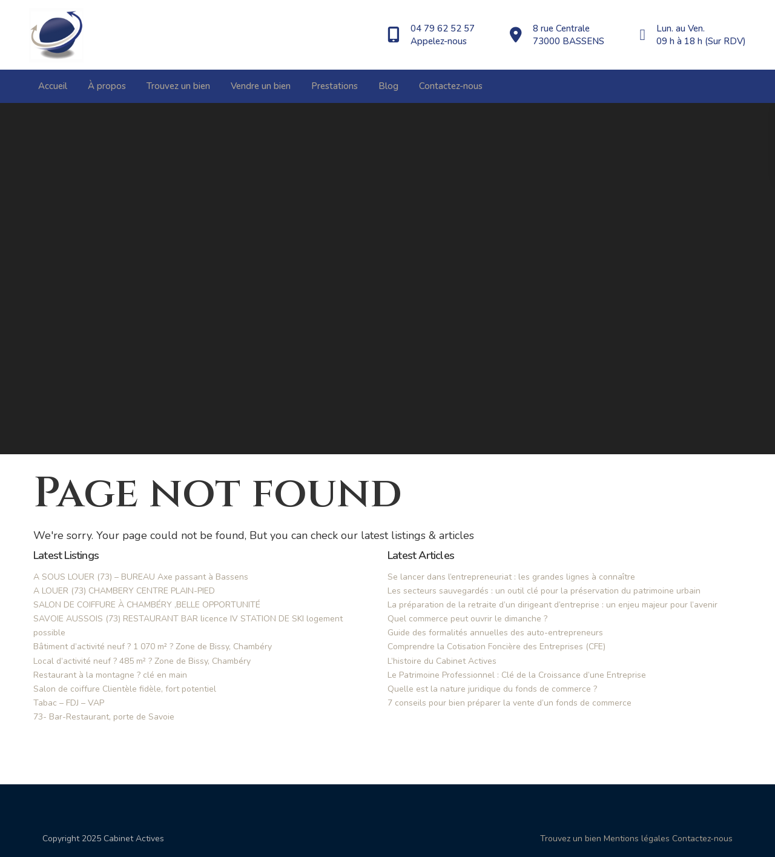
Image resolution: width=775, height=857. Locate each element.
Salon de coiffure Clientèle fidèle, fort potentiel (124, 689)
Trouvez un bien (178, 86)
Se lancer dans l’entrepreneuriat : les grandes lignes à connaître (511, 577)
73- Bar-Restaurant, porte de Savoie (103, 717)
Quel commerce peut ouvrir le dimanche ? (467, 618)
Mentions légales (637, 838)
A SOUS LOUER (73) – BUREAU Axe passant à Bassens (140, 577)
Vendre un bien (261, 86)
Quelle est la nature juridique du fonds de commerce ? (492, 689)
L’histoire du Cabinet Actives (442, 661)
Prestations (334, 86)
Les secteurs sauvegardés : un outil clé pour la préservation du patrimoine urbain (544, 591)
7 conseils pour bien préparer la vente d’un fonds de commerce (510, 703)
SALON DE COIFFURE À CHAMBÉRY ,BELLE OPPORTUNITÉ (146, 604)
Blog (388, 86)
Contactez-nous (451, 86)
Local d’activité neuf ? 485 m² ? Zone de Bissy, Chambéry (142, 661)
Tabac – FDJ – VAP (68, 703)
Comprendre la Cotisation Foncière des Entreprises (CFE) (496, 646)
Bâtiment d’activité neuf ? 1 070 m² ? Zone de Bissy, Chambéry (152, 646)
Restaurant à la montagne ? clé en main (110, 675)
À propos (107, 86)
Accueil (52, 86)
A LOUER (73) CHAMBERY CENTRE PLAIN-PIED (124, 591)
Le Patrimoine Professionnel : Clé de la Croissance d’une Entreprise (517, 675)
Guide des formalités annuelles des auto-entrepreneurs (495, 632)
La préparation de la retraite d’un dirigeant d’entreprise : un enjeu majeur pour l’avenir (552, 604)
